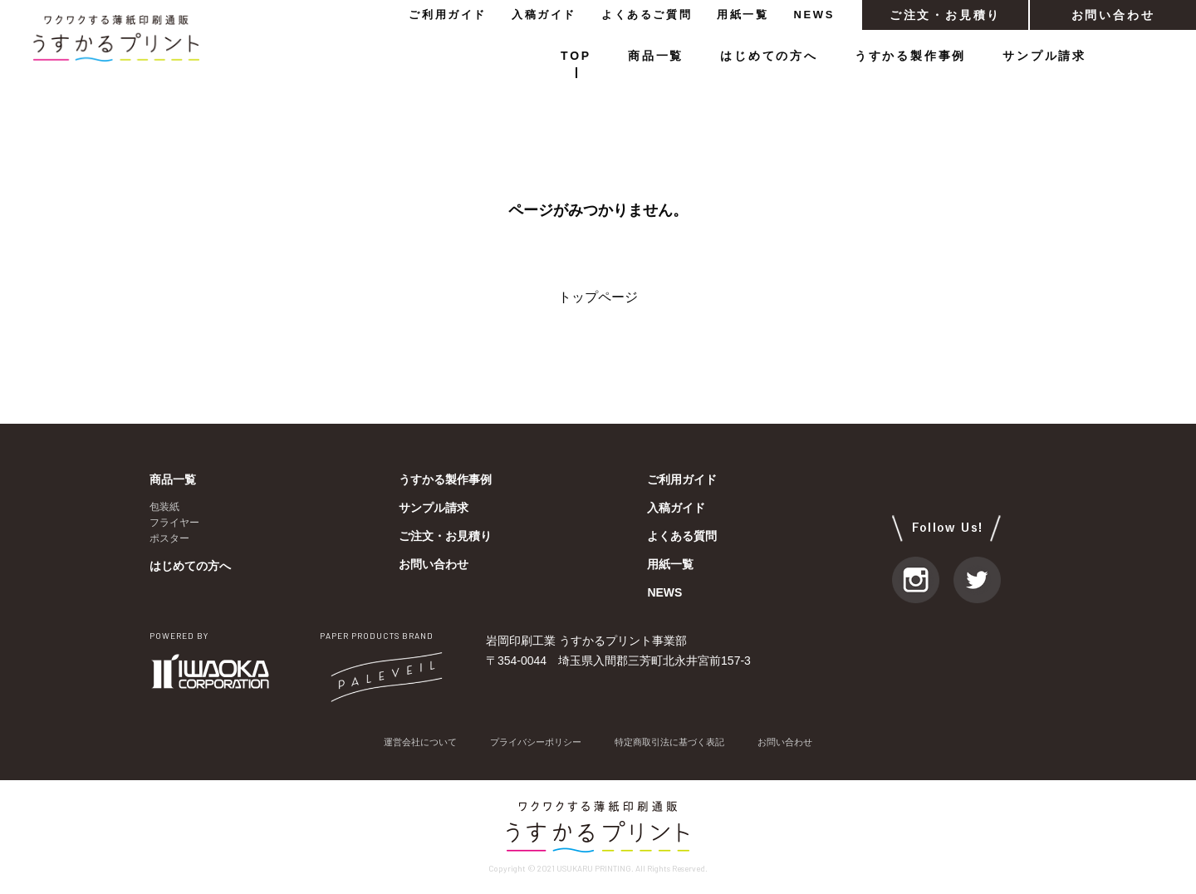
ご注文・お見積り (945, 15)
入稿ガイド (544, 14)
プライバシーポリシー (531, 743)
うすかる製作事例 (910, 55)
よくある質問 (682, 536)
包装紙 (164, 507)
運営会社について (408, 743)
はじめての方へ (769, 55)
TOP (576, 55)
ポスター (169, 538)
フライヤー (174, 522)
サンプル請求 (1044, 55)
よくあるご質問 (646, 14)
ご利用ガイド (448, 14)
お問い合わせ (1113, 15)
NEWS (814, 14)
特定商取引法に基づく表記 (674, 743)
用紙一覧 (742, 14)
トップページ (598, 297)
